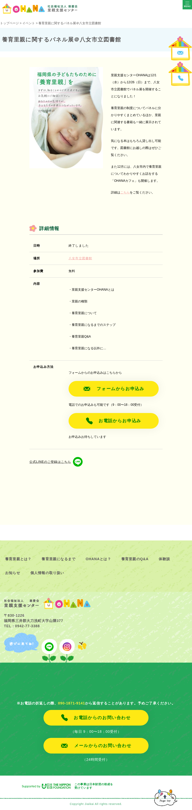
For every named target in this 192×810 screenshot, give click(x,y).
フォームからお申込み (120, 389)
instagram (66, 648)
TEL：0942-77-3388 (22, 626)
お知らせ (12, 573)
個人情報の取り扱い (47, 573)
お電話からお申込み (120, 421)
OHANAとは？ (98, 559)
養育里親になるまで (58, 559)
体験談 (164, 559)
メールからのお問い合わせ (103, 746)
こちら (125, 192)
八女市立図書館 (80, 258)
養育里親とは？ (18, 559)
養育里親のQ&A (135, 559)
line (49, 648)
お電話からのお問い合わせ (102, 718)
